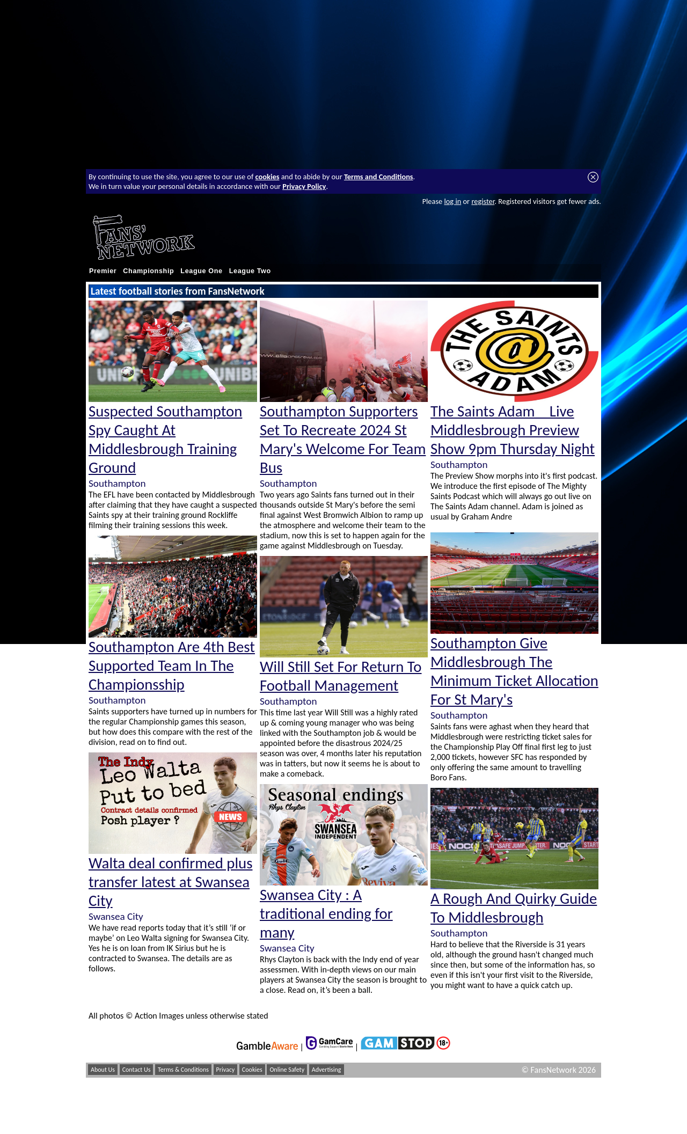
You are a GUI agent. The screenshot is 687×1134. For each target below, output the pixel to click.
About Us (103, 1069)
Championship (148, 271)
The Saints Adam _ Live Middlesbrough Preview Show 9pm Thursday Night (512, 430)
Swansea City (116, 916)
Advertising (326, 1069)
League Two (250, 271)
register (482, 201)
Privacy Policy (304, 186)
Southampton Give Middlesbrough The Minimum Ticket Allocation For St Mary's (514, 671)
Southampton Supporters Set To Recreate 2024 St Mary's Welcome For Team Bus (343, 439)
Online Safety (286, 1069)
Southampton (117, 483)
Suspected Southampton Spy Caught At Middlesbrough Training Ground (165, 439)
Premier (102, 271)
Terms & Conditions (183, 1069)
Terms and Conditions (378, 176)
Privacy (225, 1069)
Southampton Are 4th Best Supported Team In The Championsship (172, 666)
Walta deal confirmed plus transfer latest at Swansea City (170, 882)
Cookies (252, 1069)
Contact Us (136, 1069)
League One (201, 271)
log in (452, 201)
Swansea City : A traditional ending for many (326, 914)
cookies (267, 176)
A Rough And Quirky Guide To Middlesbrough (513, 908)
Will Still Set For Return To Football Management (341, 676)
